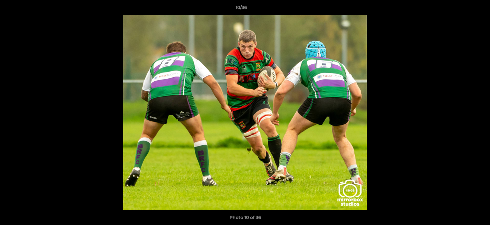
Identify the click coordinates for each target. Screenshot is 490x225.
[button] (464, 9)
